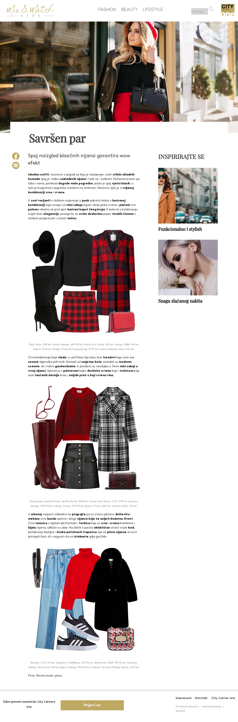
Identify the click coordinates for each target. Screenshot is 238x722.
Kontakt (201, 698)
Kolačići (180, 711)
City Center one (223, 698)
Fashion (106, 9)
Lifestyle (151, 9)
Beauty (128, 9)
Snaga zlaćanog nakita (180, 300)
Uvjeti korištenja (211, 706)
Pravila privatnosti (187, 706)
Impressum (184, 698)
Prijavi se (95, 705)
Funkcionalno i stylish (180, 229)
